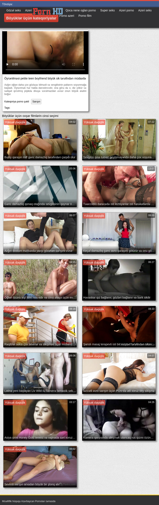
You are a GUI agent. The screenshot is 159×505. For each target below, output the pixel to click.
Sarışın (36, 101)
